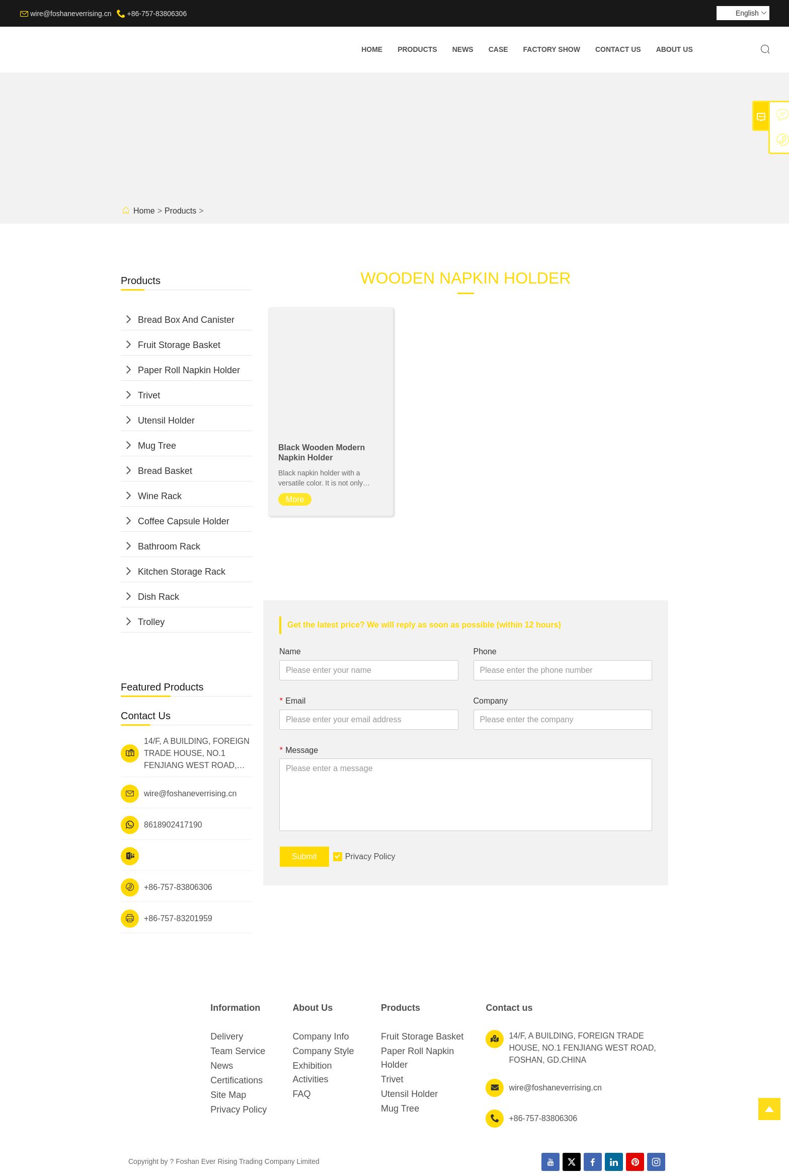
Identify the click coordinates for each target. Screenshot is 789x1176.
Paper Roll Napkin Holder (189, 370)
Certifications (236, 1080)
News (463, 49)
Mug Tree (157, 446)
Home (371, 49)
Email (292, 701)
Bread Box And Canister (186, 320)
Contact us (509, 1008)
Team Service (237, 1051)
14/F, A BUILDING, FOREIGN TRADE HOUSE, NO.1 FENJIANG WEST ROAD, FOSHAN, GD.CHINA (197, 754)
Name (290, 651)
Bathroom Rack (169, 546)
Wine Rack (160, 496)
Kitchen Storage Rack (181, 572)
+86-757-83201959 (178, 918)
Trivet (149, 395)
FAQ (301, 1094)
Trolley (151, 622)
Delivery (226, 1036)
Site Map (228, 1095)
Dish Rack (158, 597)
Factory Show (551, 49)
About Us (674, 49)
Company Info (320, 1036)
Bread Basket (165, 471)
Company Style (323, 1051)
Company (491, 701)
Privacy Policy (370, 856)
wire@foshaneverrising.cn (70, 14)
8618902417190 (173, 824)
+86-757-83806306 (157, 14)
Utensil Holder (166, 421)
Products (417, 49)
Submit (304, 856)
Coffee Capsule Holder (183, 521)
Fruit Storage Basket (179, 345)
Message (298, 750)
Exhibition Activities (312, 1072)
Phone (485, 651)
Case (498, 49)
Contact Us (618, 49)
